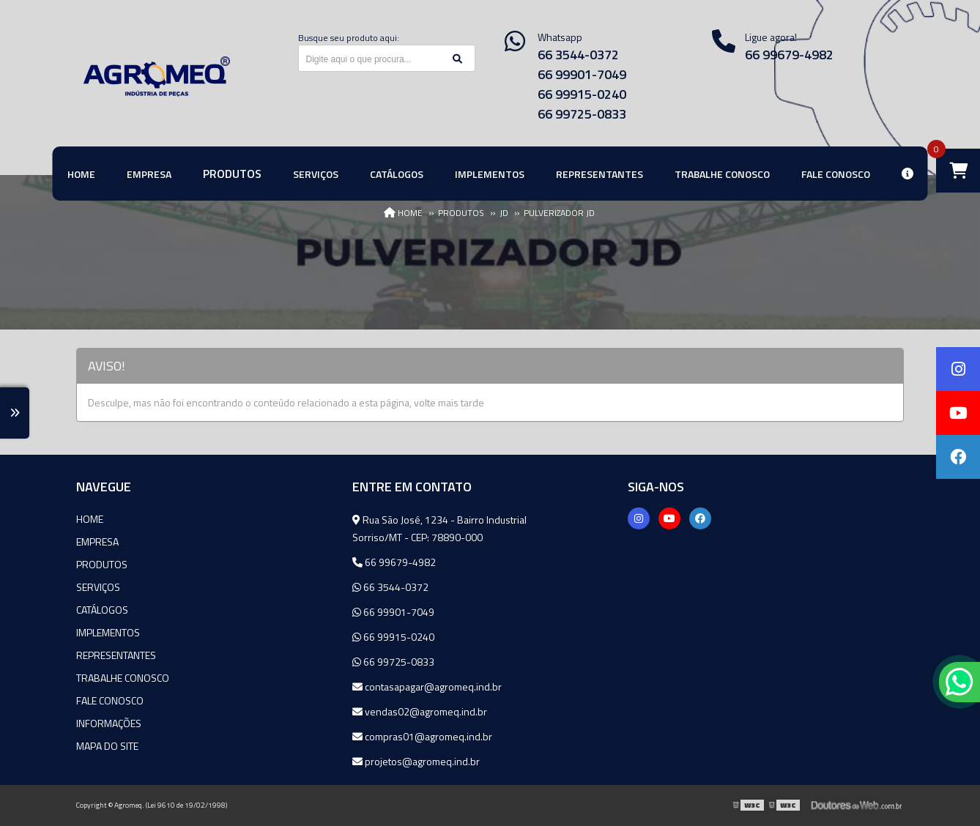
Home (89, 519)
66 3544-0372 (578, 54)
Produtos (101, 564)
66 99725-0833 (582, 114)
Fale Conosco (110, 700)
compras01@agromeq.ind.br (422, 736)
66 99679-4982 (394, 562)
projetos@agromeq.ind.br (416, 761)
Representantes (116, 655)
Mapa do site (107, 746)
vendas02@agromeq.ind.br (419, 711)
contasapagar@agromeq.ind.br (427, 686)
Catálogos (102, 609)
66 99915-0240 (582, 94)
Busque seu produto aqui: (348, 38)
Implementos (108, 632)
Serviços (98, 587)
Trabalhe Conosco (122, 677)
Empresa (97, 541)
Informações (108, 723)
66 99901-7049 (582, 74)
